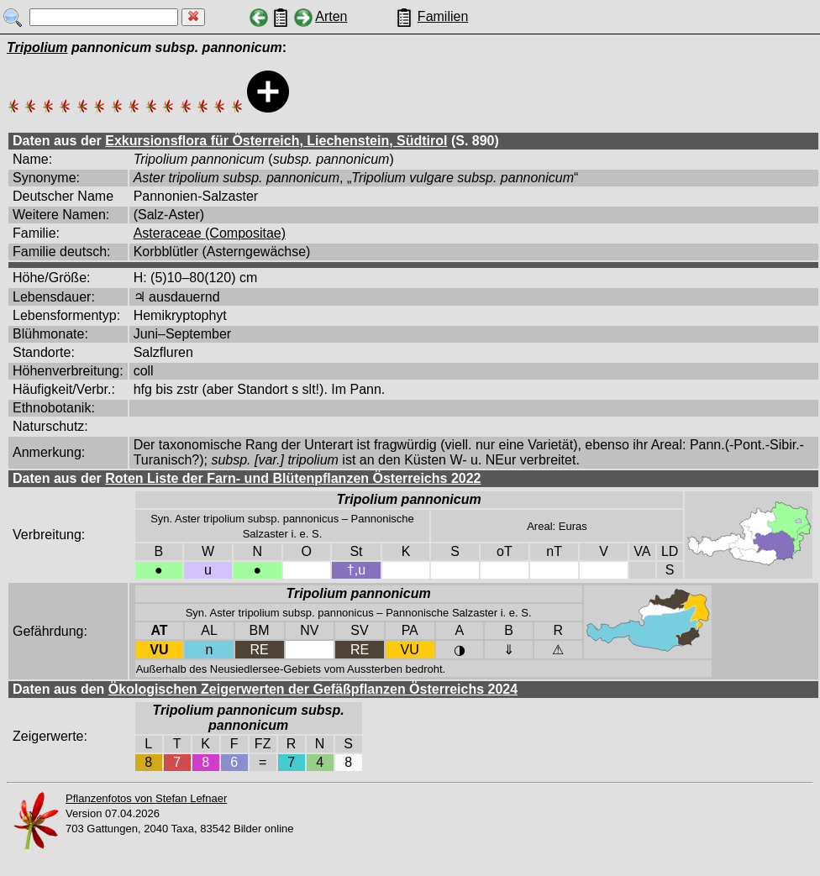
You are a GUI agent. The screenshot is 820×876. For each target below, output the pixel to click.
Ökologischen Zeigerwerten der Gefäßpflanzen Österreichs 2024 (313, 689)
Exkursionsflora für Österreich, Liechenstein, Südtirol (276, 141)
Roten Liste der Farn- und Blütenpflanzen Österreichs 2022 (293, 478)
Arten (331, 16)
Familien (443, 16)
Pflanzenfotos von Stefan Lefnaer (146, 798)
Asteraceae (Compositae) (210, 233)
